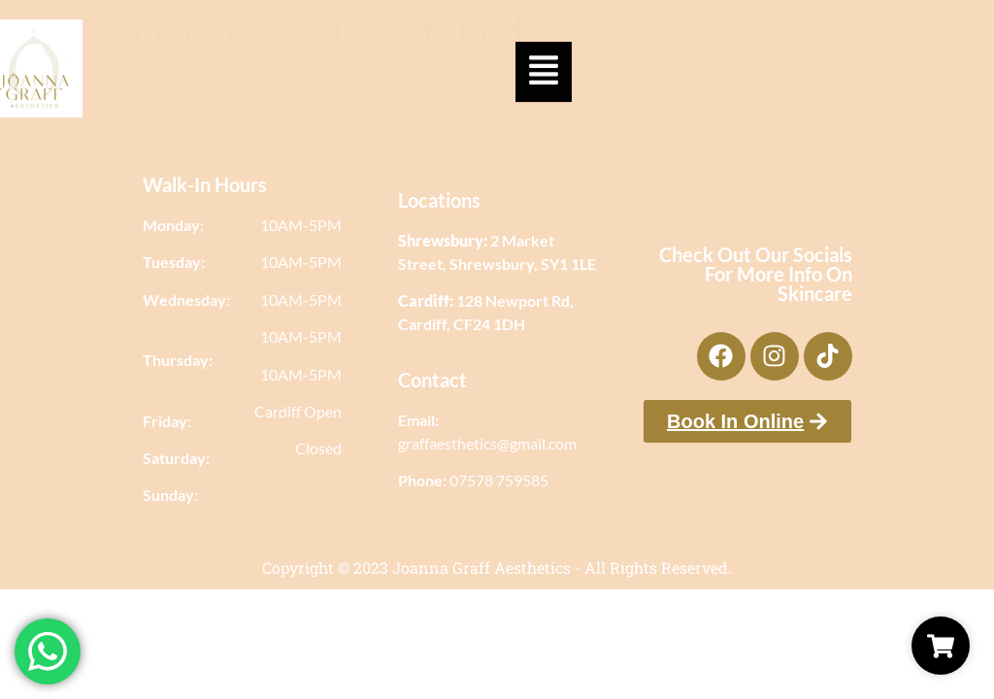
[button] (543, 64)
